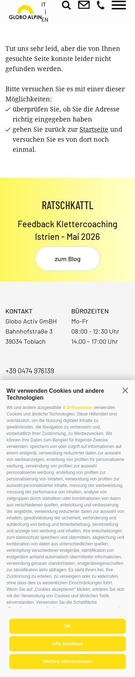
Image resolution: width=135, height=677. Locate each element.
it (43, 4)
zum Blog (68, 259)
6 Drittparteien (77, 407)
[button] (125, 390)
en (44, 19)
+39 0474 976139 (29, 370)
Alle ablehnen (67, 643)
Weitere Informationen (67, 661)
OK (67, 626)
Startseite (94, 129)
